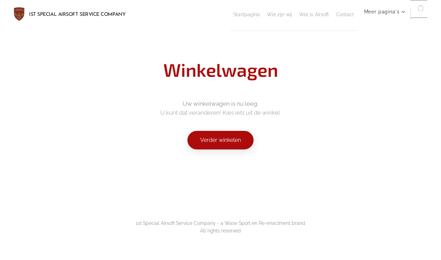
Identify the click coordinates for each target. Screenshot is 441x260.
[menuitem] (181, 14)
